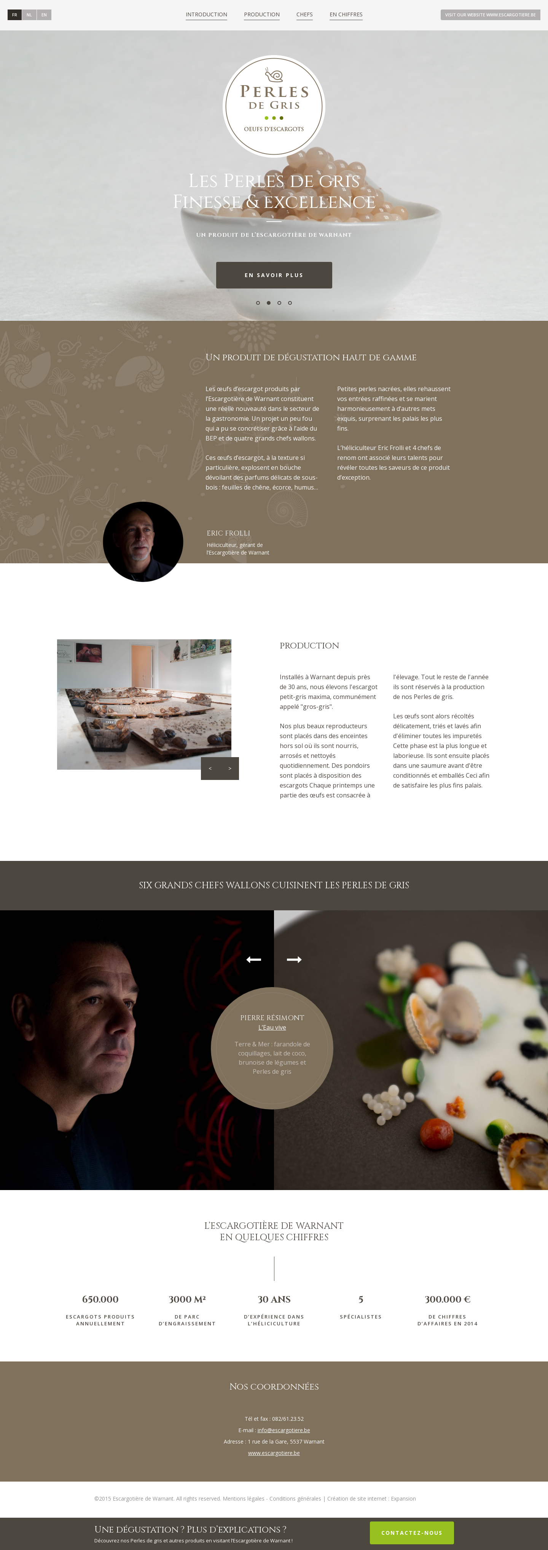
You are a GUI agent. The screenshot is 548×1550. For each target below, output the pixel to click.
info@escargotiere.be (284, 1430)
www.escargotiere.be (274, 1452)
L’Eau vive (272, 1027)
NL (29, 14)
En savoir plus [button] (274, 275)
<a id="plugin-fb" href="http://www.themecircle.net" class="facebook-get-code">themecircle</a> (116, 14)
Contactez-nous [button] (412, 1532)
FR (14, 14)
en (44, 14)
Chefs (304, 14)
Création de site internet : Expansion (371, 1498)
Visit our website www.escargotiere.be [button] (490, 14)
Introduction (206, 14)
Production (262, 14)
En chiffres (346, 14)
